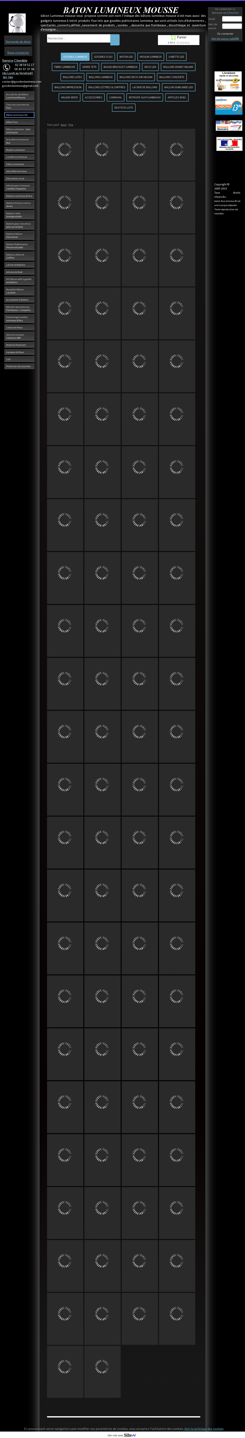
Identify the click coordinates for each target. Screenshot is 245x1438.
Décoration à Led (15, 178)
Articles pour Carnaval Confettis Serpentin (18, 187)
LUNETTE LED (176, 57)
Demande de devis (18, 41)
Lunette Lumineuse (16, 156)
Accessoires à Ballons (17, 299)
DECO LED (150, 67)
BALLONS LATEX (72, 77)
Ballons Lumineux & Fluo (19, 195)
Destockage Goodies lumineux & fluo (17, 318)
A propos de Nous (15, 352)
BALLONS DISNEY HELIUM (178, 67)
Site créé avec (123, 1435)
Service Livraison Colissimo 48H (15, 336)
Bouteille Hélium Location (15, 291)
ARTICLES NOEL (177, 97)
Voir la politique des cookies (204, 1429)
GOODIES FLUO (103, 57)
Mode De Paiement (16, 344)
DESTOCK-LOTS (123, 107)
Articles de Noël (14, 272)
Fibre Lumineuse (15, 164)
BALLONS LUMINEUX (101, 77)
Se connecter (225, 33)
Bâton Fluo (12, 121)
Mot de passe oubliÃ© (225, 38)
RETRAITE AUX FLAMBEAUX (145, 97)
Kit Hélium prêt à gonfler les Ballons (19, 280)
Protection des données (18, 366)
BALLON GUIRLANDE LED (178, 87)
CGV (8, 359)
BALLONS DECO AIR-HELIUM (136, 77)
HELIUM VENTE (69, 97)
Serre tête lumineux (16, 171)
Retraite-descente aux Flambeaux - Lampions (18, 308)
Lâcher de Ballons (15, 264)
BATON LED (126, 57)
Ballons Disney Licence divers (18, 204)
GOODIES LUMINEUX (75, 57)
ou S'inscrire (231, 13)
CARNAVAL (115, 97)
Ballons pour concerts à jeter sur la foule (18, 225)
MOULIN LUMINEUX (151, 57)
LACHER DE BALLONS (144, 87)
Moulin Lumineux (15, 149)
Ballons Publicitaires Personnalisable (17, 246)
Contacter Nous (14, 327)
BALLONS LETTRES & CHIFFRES (107, 87)
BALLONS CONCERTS (171, 77)
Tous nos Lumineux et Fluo (17, 106)
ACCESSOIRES (93, 97)
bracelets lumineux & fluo (17, 141)
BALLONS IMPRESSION (68, 87)
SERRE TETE (89, 67)
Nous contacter (18, 52)
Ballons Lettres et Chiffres (15, 256)
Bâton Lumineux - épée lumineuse (18, 131)
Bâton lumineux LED (17, 114)
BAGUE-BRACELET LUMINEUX (120, 67)
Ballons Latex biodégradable (14, 215)
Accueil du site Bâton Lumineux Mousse (17, 96)
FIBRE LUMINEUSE (64, 67)
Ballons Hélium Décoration (14, 235)
